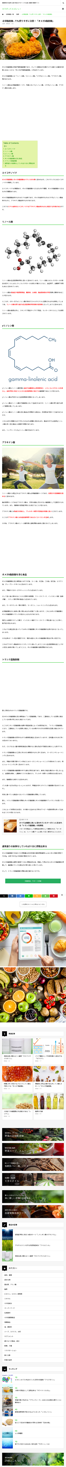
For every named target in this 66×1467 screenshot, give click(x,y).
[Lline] (29, 895)
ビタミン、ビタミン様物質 (13, 1294)
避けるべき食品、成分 (11, 1341)
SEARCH (63, 2)
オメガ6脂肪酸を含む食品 (13, 158)
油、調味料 (8, 1327)
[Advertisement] (33, 114)
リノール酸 (8, 151)
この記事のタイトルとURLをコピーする (32, 904)
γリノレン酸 (9, 154)
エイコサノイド (10, 149)
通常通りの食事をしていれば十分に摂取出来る (20, 165)
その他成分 (8, 1303)
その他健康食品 (9, 1317)
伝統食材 (7, 1313)
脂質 (3, 23)
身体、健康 (8, 1275)
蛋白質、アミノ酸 (10, 1284)
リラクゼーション (10, 1350)
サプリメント (8, 1336)
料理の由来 (8, 1360)
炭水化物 (7, 1280)
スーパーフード (9, 1308)
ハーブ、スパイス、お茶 (12, 1332)
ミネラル (7, 1299)
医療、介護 (8, 1346)
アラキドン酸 (9, 156)
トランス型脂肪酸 (11, 161)
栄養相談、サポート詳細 (33, 881)
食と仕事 (7, 1355)
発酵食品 (7, 1322)
